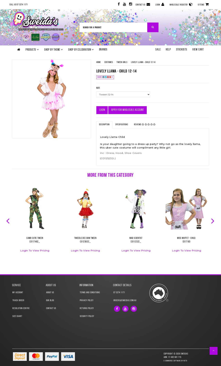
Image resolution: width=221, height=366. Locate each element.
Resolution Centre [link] (21, 308)
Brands (103, 49)
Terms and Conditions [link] (90, 292)
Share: (105, 77)
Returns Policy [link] (87, 308)
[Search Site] (152, 27)
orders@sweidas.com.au (124, 300)
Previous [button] (8, 220)
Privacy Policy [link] (87, 300)
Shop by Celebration (81, 49)
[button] (214, 351)
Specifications (121, 124)
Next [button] (213, 220)
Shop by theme (53, 49)
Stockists (181, 49)
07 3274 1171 (119, 292)
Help (168, 49)
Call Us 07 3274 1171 (18, 4)
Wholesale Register (181, 4)
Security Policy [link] (87, 316)
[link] (118, 4)
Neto (185, 361)
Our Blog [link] (50, 300)
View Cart (198, 49)
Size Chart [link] (17, 316)
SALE (158, 49)
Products (32, 49)
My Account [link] (17, 292)
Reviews (145, 124)
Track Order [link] (18, 300)
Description (104, 124)
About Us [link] (50, 292)
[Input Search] (113, 27)
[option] (34, 222)
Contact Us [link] (51, 308)
